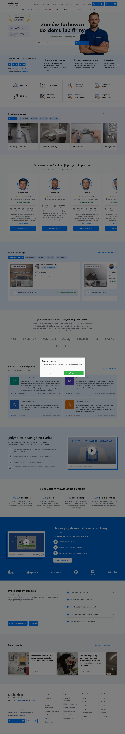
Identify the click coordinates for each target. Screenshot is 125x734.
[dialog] (62, 366)
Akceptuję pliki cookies (74, 373)
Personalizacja (47, 373)
